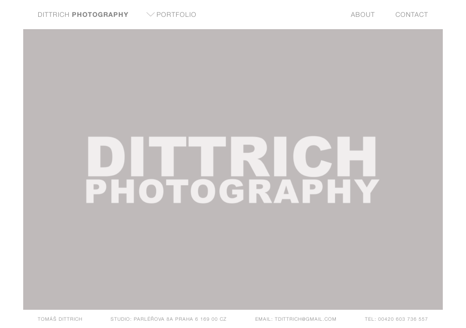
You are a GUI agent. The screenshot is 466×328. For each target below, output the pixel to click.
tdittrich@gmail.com (306, 319)
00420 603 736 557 (403, 319)
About (363, 14)
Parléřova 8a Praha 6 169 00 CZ (180, 319)
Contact (411, 14)
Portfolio (177, 14)
